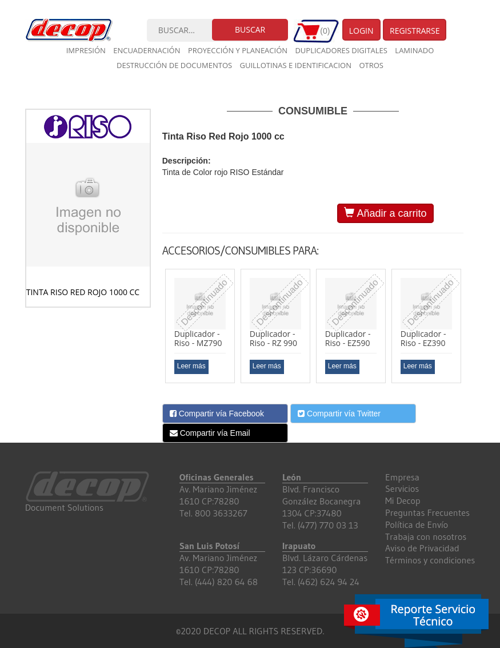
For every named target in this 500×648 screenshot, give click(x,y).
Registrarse (415, 30)
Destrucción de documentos (174, 65)
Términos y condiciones (430, 560)
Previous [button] (153, 330)
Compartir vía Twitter (339, 413)
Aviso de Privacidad (422, 548)
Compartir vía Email (210, 433)
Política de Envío (416, 524)
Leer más (191, 366)
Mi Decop (403, 500)
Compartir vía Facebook (217, 413)
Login (361, 30)
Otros (371, 65)
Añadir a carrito (385, 213)
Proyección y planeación (237, 50)
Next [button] (472, 330)
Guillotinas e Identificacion (295, 65)
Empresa (402, 477)
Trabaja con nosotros (425, 536)
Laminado (414, 50)
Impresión (86, 50)
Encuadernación (146, 50)
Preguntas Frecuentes (427, 512)
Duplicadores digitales (341, 50)
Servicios (402, 488)
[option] (200, 326)
